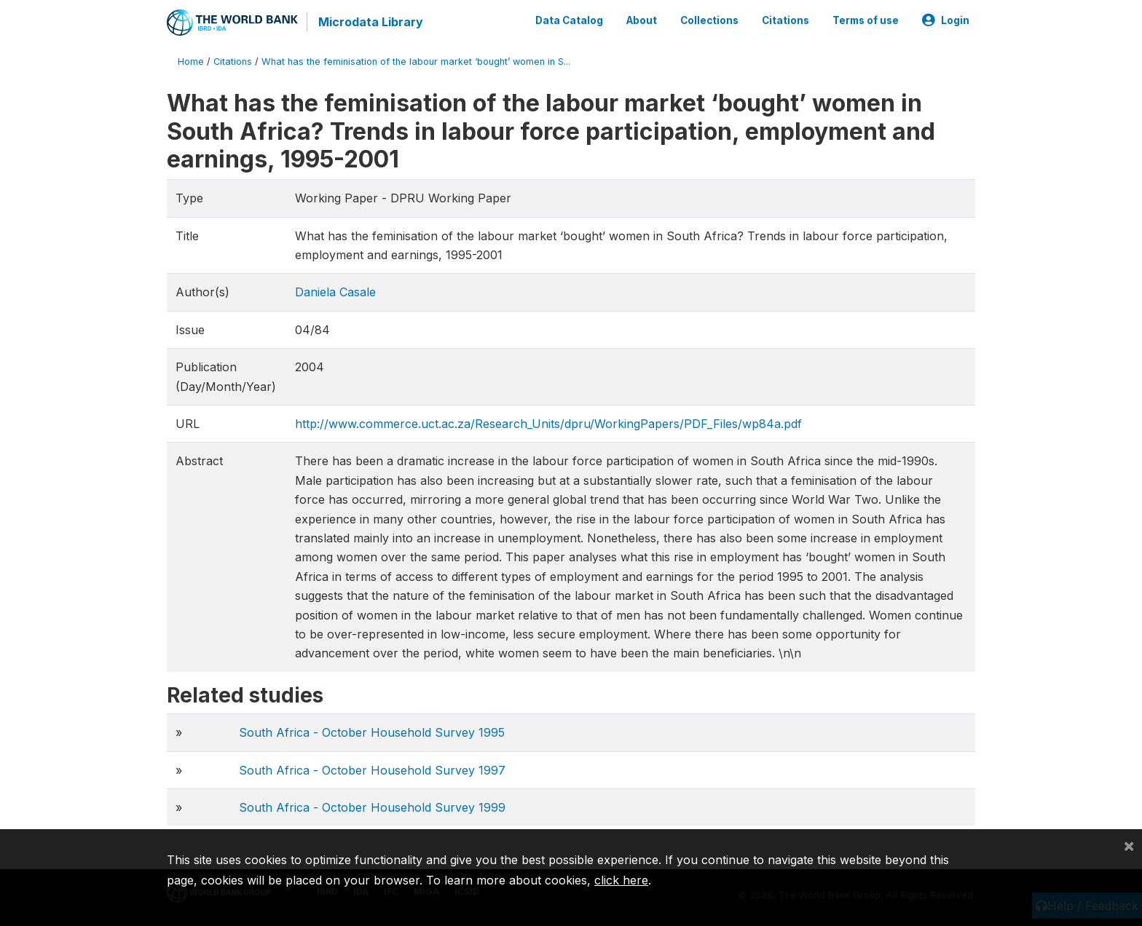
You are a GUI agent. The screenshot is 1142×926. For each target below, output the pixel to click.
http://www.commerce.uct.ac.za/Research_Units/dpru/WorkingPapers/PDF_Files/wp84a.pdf (548, 423)
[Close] (1129, 845)
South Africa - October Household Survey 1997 (372, 770)
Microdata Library (370, 22)
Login (945, 20)
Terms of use (865, 20)
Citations (785, 20)
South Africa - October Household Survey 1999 (372, 807)
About (641, 20)
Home (191, 61)
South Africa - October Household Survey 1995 (372, 732)
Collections (709, 20)
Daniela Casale (335, 292)
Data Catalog (569, 20)
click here (621, 880)
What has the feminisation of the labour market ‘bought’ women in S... (415, 61)
